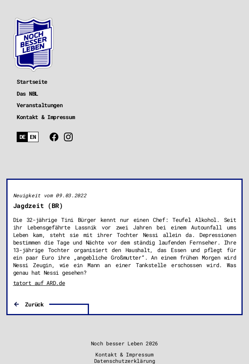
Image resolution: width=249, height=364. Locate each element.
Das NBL (27, 93)
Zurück (34, 304)
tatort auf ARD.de (39, 283)
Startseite (32, 81)
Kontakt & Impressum (46, 117)
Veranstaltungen (40, 105)
